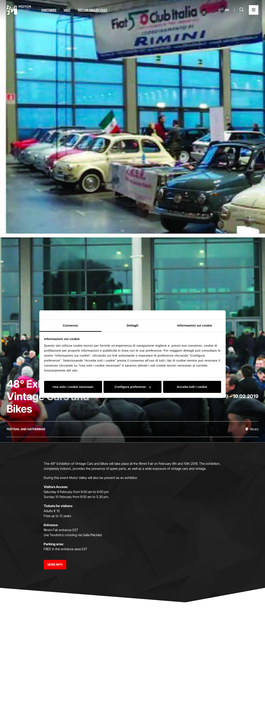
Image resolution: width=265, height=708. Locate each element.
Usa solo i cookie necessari (73, 387)
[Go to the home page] (19, 10)
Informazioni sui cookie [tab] (194, 325)
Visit (67, 10)
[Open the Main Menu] (253, 10)
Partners (48, 10)
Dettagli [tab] (132, 325)
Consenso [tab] (70, 325)
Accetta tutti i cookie (192, 387)
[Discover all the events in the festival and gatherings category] (26, 429)
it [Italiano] (220, 10)
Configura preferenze (132, 387)
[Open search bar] (242, 9)
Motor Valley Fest (92, 10)
